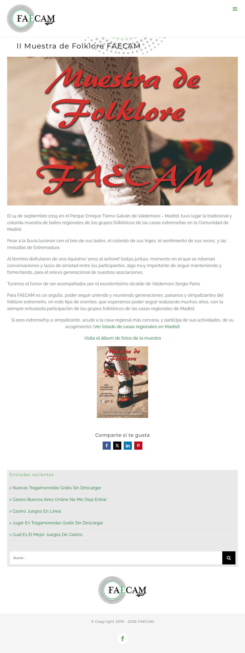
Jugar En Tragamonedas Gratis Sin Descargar (57, 522)
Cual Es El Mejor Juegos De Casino (47, 534)
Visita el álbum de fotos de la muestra (122, 338)
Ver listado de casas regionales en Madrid (136, 326)
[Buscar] (228, 557)
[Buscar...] (116, 557)
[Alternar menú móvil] (235, 8)
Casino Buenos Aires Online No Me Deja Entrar (59, 499)
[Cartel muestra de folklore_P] (122, 131)
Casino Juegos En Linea (36, 511)
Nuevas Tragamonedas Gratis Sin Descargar (56, 487)
